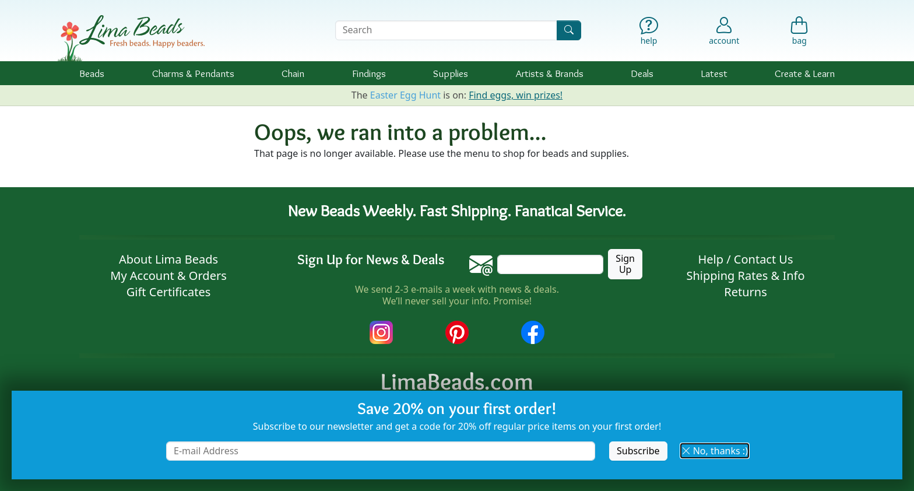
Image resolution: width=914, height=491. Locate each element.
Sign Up (625, 264)
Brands (549, 73)
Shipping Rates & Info (745, 275)
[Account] (724, 30)
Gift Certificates (168, 292)
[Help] (649, 33)
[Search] (569, 30)
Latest (714, 73)
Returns (745, 292)
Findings (369, 73)
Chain (293, 73)
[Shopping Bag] (799, 33)
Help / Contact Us (745, 259)
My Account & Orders (168, 275)
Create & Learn (805, 73)
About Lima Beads (168, 259)
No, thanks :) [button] (714, 450)
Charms (193, 73)
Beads (91, 73)
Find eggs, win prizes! (516, 95)
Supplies (450, 73)
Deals (642, 73)
